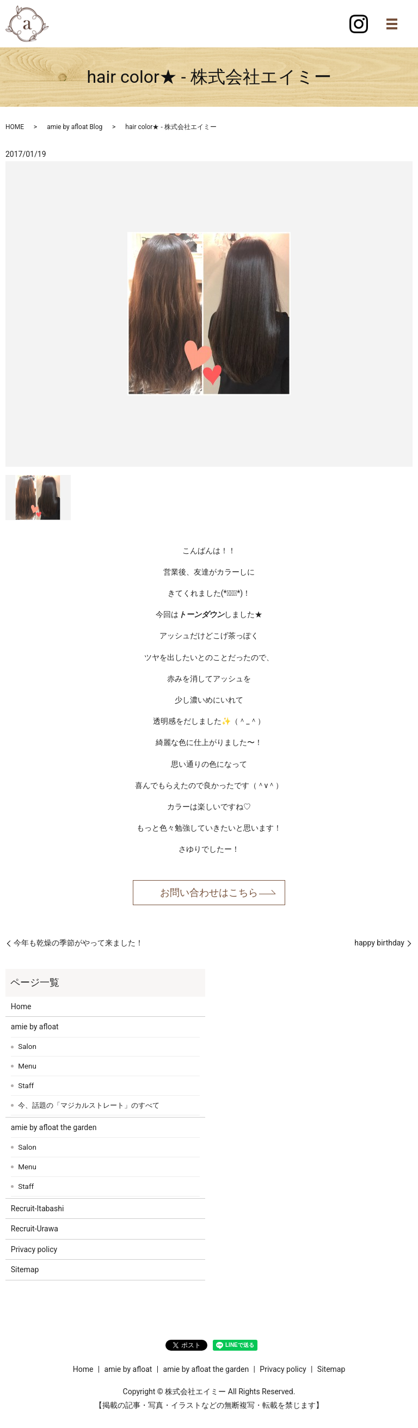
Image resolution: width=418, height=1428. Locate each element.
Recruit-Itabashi (37, 1208)
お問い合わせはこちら (209, 892)
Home (21, 1006)
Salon (27, 1046)
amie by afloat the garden (54, 1127)
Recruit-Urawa (34, 1228)
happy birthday (379, 942)
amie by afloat (35, 1026)
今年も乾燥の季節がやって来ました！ (78, 942)
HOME (14, 127)
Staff (26, 1086)
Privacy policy (34, 1249)
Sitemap (25, 1269)
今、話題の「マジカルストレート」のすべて (88, 1105)
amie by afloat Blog (74, 127)
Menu (27, 1066)
